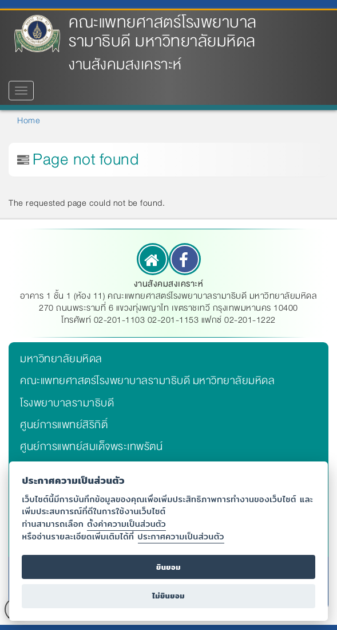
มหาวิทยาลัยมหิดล (61, 359)
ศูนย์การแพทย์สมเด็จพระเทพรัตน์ (91, 446)
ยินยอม (168, 567)
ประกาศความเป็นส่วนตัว (181, 536)
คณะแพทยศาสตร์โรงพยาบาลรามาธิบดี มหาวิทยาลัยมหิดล (163, 31)
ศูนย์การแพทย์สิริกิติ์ (64, 425)
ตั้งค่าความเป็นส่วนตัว (126, 523)
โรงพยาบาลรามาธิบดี (67, 403)
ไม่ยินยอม (168, 596)
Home (28, 120)
